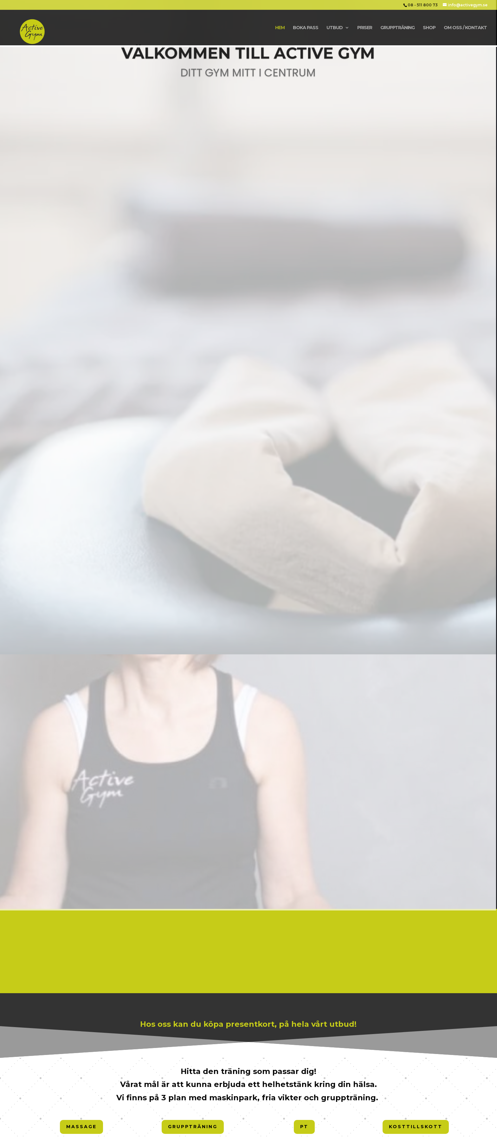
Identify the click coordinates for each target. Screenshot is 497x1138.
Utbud (334, 27)
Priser (364, 27)
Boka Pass (305, 27)
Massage (81, 1126)
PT (304, 1126)
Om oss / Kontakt (465, 27)
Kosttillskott (415, 1126)
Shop (429, 27)
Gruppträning (397, 27)
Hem (280, 27)
